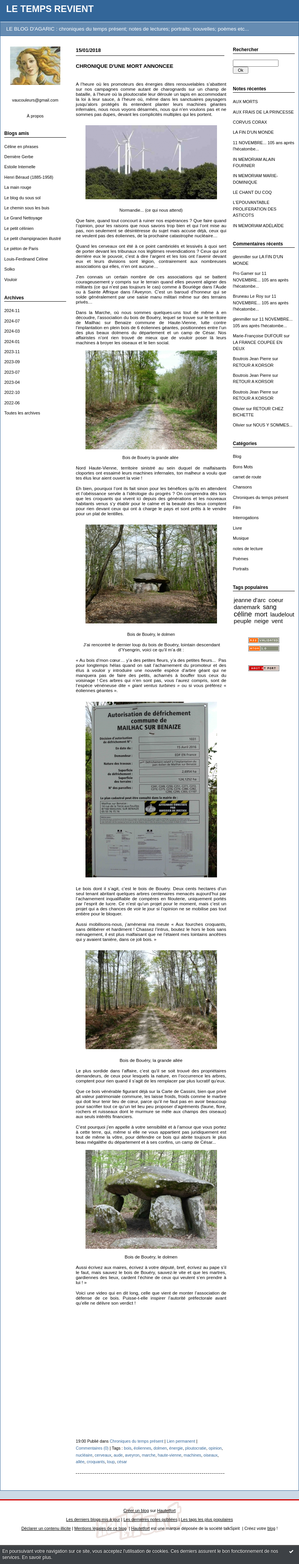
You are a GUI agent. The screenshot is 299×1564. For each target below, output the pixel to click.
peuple (242, 621)
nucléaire (84, 1455)
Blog (237, 456)
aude (118, 1455)
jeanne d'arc (250, 600)
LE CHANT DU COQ (252, 192)
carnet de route (247, 477)
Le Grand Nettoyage (23, 218)
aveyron (132, 1455)
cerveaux (103, 1455)
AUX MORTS (245, 101)
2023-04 (12, 382)
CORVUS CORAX (250, 122)
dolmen (160, 1448)
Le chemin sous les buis (26, 207)
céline (243, 614)
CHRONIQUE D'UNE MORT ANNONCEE (124, 66)
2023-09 (12, 361)
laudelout (282, 614)
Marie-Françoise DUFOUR (257, 335)
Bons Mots (243, 466)
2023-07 (12, 372)
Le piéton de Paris (21, 248)
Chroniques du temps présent (260, 497)
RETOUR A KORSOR (253, 365)
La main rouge (17, 187)
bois (127, 1448)
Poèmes (240, 558)
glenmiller (242, 256)
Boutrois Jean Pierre (252, 358)
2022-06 (12, 402)
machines (192, 1455)
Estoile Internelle (20, 166)
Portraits (241, 568)
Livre (237, 528)
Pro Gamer (243, 273)
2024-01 (12, 341)
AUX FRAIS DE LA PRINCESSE (263, 112)
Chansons (242, 487)
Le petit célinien (19, 228)
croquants (95, 1461)
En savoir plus (36, 1557)
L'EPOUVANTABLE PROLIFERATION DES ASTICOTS (255, 209)
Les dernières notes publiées (150, 1519)
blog (271, 1528)
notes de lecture (248, 548)
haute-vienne (169, 1455)
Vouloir (10, 279)
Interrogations (246, 517)
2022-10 (12, 392)
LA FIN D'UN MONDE (253, 132)
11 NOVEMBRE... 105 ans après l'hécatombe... (261, 279)
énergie (176, 1448)
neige (261, 621)
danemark (247, 607)
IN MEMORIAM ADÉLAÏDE (258, 225)
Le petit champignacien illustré (32, 238)
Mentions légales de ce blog (100, 1528)
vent (277, 621)
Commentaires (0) (92, 1448)
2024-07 (12, 321)
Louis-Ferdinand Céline (26, 259)
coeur (275, 600)
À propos (35, 116)
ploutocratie (196, 1448)
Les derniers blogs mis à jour (93, 1519)
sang (269, 606)
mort (261, 614)
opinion (215, 1448)
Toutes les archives (22, 413)
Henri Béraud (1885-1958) (28, 177)
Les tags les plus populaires (207, 1519)
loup (111, 1461)
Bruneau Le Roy (248, 296)
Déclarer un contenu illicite (46, 1528)
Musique (241, 538)
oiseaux (210, 1455)
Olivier (239, 408)
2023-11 (12, 351)
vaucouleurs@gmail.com (35, 100)
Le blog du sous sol (22, 197)
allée (80, 1461)
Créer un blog (136, 1510)
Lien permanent (181, 1441)
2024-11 (12, 310)
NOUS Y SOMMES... (272, 425)
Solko (9, 269)
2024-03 (12, 331)
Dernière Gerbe (18, 156)
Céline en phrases (21, 146)
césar (122, 1461)
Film (237, 507)
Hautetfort (166, 1510)
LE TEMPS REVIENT (50, 9)
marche (148, 1455)
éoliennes (142, 1448)
